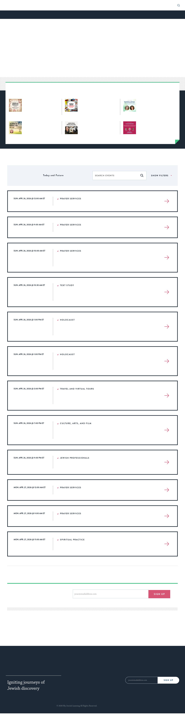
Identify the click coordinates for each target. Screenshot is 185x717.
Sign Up (168, 680)
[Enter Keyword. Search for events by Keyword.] (115, 175)
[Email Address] (141, 680)
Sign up (159, 593)
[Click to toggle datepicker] (53, 175)
